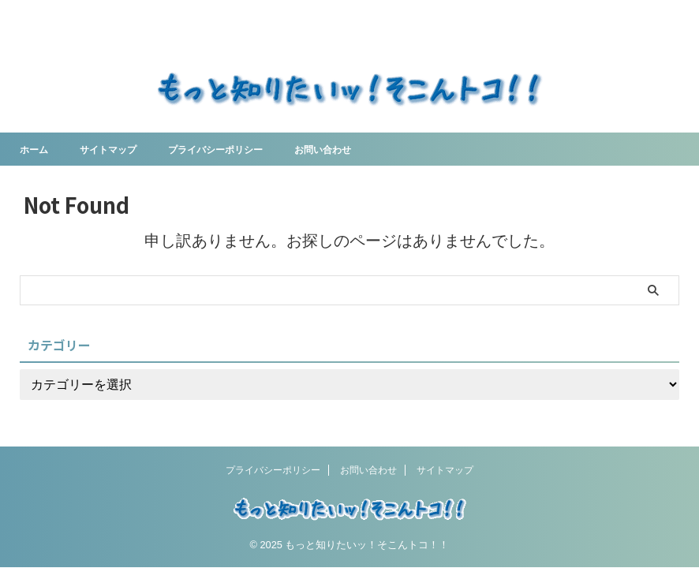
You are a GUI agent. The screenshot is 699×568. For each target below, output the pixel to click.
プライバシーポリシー (237, 149)
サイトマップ (117, 149)
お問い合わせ (357, 149)
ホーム (36, 149)
